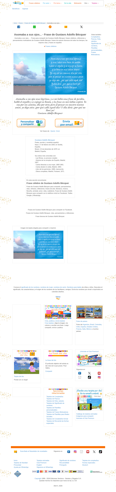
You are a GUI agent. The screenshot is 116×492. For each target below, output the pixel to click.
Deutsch (85, 465)
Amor (58, 131)
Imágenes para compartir (85, 416)
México (88, 329)
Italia (84, 329)
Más (86, 3)
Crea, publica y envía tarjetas (55, 321)
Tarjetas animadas (43, 460)
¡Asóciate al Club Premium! (89, 351)
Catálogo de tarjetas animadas (86, 414)
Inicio (15, 23)
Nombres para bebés (74, 287)
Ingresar (24, 9)
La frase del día (50, 360)
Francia (78, 329)
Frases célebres (34, 3)
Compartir (48, 371)
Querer (53, 131)
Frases (21, 23)
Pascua (93, 39)
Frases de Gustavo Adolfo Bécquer (34, 23)
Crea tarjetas (49, 323)
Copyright (38, 478)
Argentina (86, 324)
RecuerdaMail (64, 463)
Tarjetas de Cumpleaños (54, 396)
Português (63, 465)
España (83, 327)
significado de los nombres (30, 287)
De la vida (67, 3)
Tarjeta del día (19, 376)
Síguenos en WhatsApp (45, 467)
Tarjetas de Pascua (53, 399)
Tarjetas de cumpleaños (90, 460)
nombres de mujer (46, 287)
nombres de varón (60, 287)
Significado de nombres (67, 460)
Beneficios (16, 9)
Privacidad (17, 465)
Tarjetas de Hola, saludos (55, 401)
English (39, 465)
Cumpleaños (95, 37)
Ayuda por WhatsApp (21, 467)
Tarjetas (95, 3)
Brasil (92, 324)
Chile (78, 327)
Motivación (77, 3)
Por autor (47, 3)
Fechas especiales (88, 463)
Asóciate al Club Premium (85, 418)
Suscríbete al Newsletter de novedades (33, 451)
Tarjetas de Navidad (20, 463)
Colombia (98, 324)
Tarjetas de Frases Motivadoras (57, 412)
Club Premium (41, 463)
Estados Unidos (92, 327)
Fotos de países (81, 321)
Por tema (57, 3)
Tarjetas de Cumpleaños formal (57, 419)
